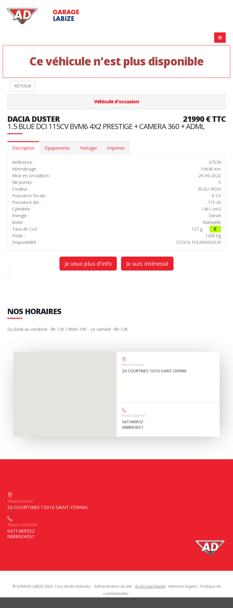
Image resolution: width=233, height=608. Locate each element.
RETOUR (22, 86)
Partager (88, 148)
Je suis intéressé (147, 263)
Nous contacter (22, 524)
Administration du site (113, 586)
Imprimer (116, 148)
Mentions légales (182, 586)
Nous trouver (133, 364)
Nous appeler (134, 415)
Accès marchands (150, 586)
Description (23, 148)
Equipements (57, 148)
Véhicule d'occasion (116, 101)
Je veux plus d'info (88, 263)
